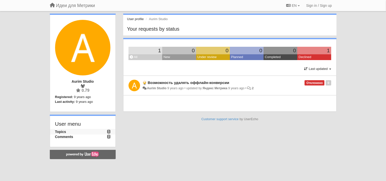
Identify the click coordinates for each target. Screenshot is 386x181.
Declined (304, 57)
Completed (273, 57)
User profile (135, 19)
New (166, 57)
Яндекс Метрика (215, 88)
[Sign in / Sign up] (319, 5)
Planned (237, 57)
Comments (64, 137)
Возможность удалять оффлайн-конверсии (188, 82)
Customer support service (220, 119)
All (133, 57)
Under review (207, 57)
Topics (60, 132)
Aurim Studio (156, 88)
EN (292, 6)
